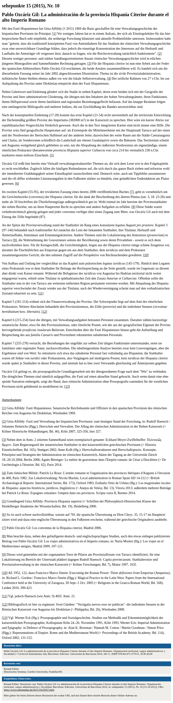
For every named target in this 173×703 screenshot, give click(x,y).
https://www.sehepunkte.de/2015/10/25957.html (29, 689)
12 (44, 311)
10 (146, 255)
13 (67, 386)
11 (40, 293)
